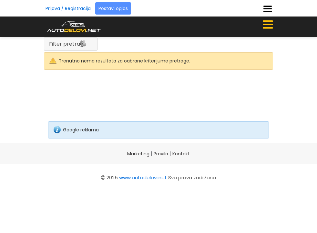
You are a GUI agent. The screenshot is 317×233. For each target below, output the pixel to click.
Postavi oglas (113, 8)
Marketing (138, 153)
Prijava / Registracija (68, 8)
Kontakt (181, 153)
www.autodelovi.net (143, 177)
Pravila (161, 153)
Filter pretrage (68, 44)
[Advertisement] (158, 100)
